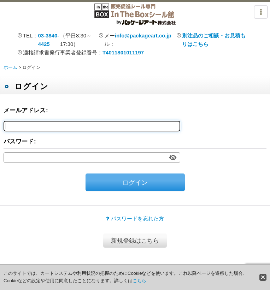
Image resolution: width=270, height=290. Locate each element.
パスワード (19, 141)
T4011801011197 (123, 52)
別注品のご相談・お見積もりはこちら (214, 39)
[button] (261, 12)
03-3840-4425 (48, 39)
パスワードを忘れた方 (135, 218)
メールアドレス (25, 110)
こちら (139, 280)
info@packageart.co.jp (143, 35)
